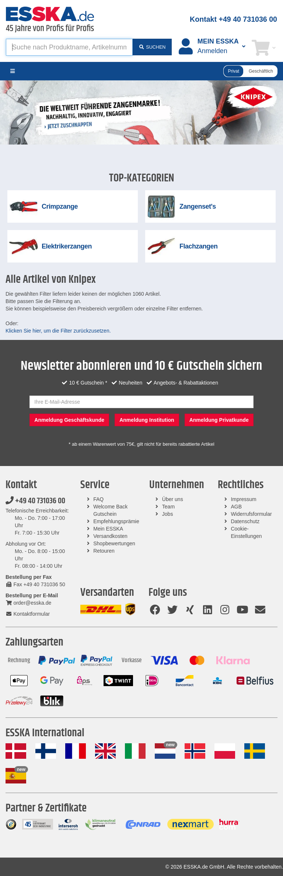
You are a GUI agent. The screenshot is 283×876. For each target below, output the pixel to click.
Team (168, 507)
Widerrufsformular (251, 514)
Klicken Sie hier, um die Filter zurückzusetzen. (58, 331)
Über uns (172, 499)
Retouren (104, 551)
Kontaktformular (28, 614)
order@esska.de (28, 603)
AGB (236, 507)
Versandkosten (110, 536)
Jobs (167, 514)
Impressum (243, 499)
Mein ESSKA (108, 529)
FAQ (98, 499)
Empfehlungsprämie (116, 521)
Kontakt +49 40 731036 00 (233, 19)
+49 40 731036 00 (35, 501)
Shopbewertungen (114, 543)
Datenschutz (245, 521)
